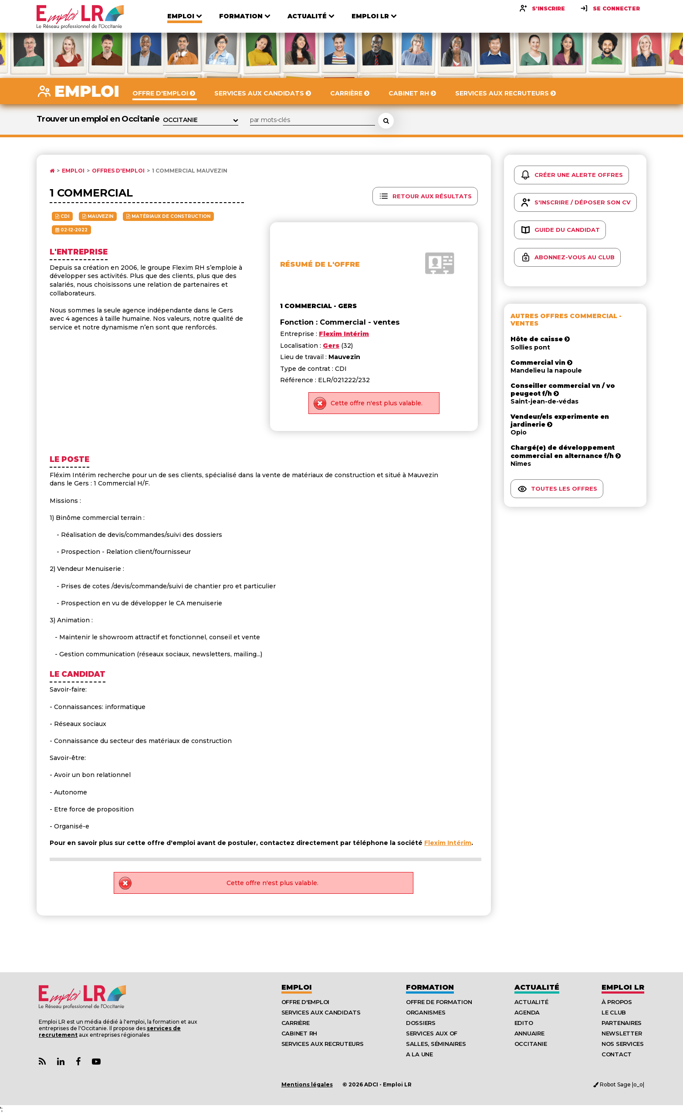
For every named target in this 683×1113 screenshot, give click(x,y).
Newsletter (622, 1033)
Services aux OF (431, 1033)
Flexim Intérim (447, 843)
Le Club (614, 1012)
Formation (430, 987)
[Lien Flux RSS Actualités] (42, 1061)
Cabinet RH (299, 1033)
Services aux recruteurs (322, 1043)
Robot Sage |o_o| (618, 1084)
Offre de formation (439, 1001)
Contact (617, 1054)
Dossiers (421, 1022)
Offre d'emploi (305, 1001)
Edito (523, 1022)
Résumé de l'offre (320, 264)
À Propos (617, 1001)
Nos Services (623, 1043)
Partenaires (622, 1022)
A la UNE (419, 1054)
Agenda (527, 1012)
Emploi (73, 171)
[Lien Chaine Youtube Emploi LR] (96, 1061)
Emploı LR (623, 987)
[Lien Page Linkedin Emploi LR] (60, 1061)
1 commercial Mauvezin (189, 171)
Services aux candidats (321, 1012)
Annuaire (529, 1033)
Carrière (295, 1022)
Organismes (425, 1012)
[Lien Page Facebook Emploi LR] (78, 1061)
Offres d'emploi (118, 171)
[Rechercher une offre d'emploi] (386, 121)
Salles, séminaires (436, 1043)
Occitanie (530, 1043)
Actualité (536, 987)
